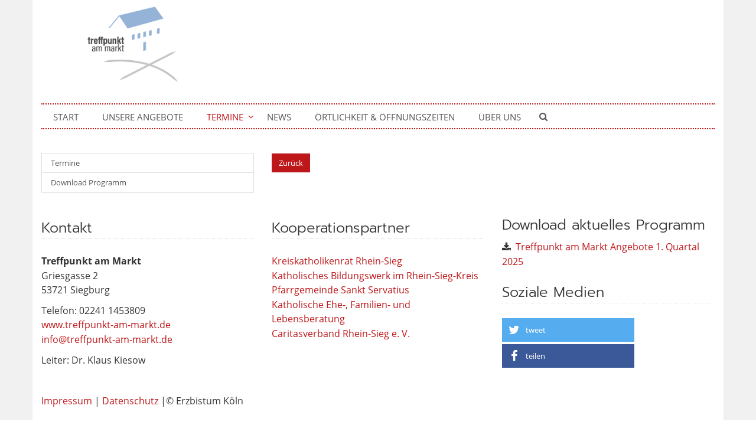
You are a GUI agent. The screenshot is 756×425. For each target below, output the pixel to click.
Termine (225, 117)
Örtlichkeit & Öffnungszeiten (385, 117)
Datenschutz (130, 400)
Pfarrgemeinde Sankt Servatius (340, 289)
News (279, 117)
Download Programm (88, 182)
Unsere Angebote (142, 117)
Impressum (66, 400)
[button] (568, 330)
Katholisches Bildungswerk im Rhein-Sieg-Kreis (375, 275)
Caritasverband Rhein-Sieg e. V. (341, 333)
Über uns (499, 117)
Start (66, 117)
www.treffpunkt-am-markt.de (106, 324)
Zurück (291, 163)
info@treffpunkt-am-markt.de (106, 339)
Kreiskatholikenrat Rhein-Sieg (337, 260)
